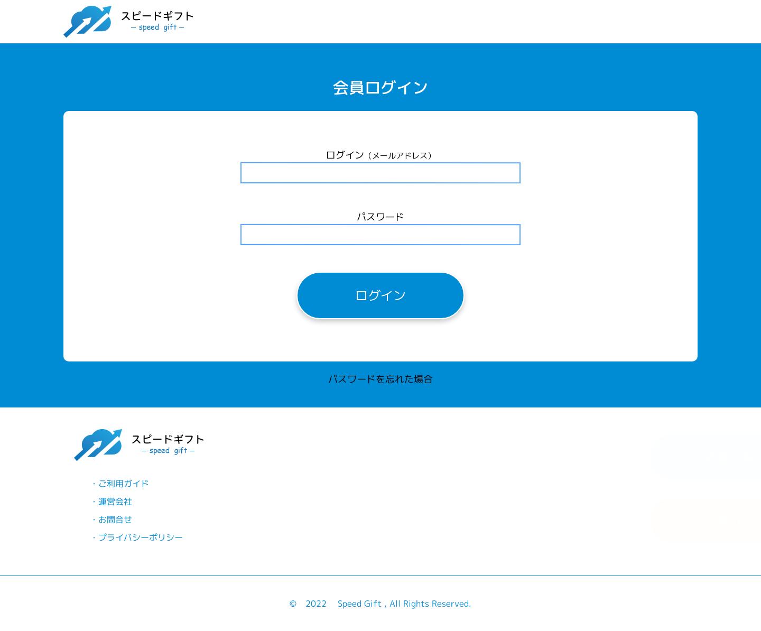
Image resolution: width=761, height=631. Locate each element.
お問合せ (113, 519)
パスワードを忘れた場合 (380, 381)
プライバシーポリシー (138, 537)
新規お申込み (536, 457)
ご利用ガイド (121, 483)
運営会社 (113, 501)
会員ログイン (536, 521)
